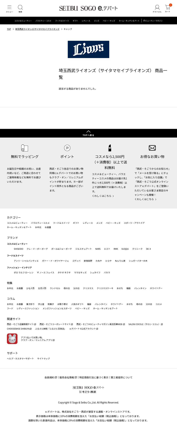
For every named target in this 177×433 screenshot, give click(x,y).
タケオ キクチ (64, 272)
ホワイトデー (156, 288)
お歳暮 (48, 227)
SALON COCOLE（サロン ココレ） (144, 324)
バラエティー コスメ (43, 21)
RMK (116, 248)
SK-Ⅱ (148, 248)
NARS (98, 248)
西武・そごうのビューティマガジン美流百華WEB (99, 324)
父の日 (76, 288)
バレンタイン (140, 288)
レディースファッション (28, 308)
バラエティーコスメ (40, 222)
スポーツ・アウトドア (134, 222)
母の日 (67, 288)
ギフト (75, 21)
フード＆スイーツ (62, 21)
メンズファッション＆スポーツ (57, 308)
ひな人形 (30, 288)
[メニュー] (9, 9)
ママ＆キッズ (80, 272)
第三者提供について (122, 377)
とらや (108, 260)
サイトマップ (43, 358)
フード (10, 308)
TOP (9, 30)
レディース (86, 21)
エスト (107, 248)
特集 (9, 283)
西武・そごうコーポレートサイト (55, 324)
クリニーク (137, 248)
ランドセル (55, 288)
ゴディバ (76, 260)
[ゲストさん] (157, 9)
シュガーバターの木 (138, 260)
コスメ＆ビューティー (23, 21)
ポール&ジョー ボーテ (61, 248)
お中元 (38, 227)
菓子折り (30, 304)
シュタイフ (95, 272)
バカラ (107, 272)
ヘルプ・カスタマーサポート (20, 358)
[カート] (167, 9)
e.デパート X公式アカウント (83, 328)
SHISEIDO (18, 248)
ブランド (12, 238)
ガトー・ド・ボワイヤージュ (55, 260)
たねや (99, 260)
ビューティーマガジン (153, 21)
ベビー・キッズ (109, 21)
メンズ (96, 21)
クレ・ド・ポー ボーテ (37, 248)
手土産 (41, 304)
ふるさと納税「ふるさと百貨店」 (50, 328)
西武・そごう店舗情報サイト (20, 324)
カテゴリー (14, 217)
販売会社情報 (66, 377)
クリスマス (88, 288)
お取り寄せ (62, 304)
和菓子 (51, 304)
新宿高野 (88, 260)
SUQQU (125, 248)
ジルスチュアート (83, 248)
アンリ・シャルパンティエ (26, 260)
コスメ (159, 304)
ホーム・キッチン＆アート (129, 21)
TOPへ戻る (88, 135)
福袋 (128, 288)
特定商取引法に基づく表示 (93, 377)
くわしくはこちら (101, 195)
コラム (11, 299)
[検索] (21, 9)
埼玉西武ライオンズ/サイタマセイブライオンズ (37, 30)
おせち (120, 288)
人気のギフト (77, 304)
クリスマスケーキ (105, 288)
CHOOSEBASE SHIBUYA (18, 328)
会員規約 (49, 377)
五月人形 (42, 288)
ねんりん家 (120, 260)
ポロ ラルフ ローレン (23, 272)
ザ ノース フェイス (45, 272)
